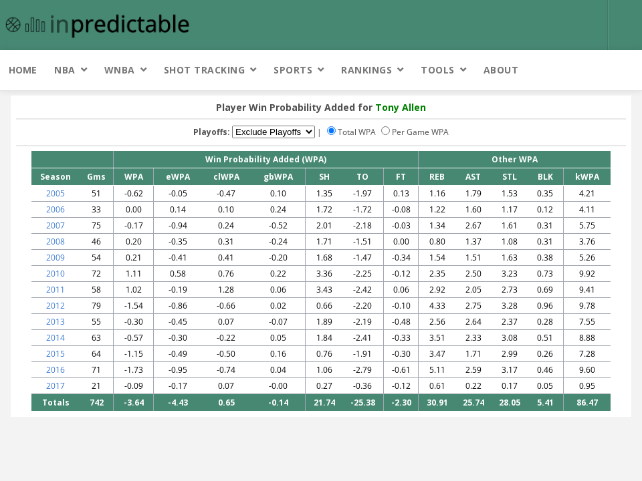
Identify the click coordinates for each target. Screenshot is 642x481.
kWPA (587, 176)
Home (23, 69)
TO (362, 176)
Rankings (366, 69)
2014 (55, 337)
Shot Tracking (204, 69)
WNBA (119, 69)
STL (509, 176)
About (501, 69)
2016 (55, 369)
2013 (55, 321)
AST (473, 176)
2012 (55, 305)
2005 (55, 193)
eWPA (178, 176)
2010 (55, 273)
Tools (438, 69)
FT (401, 176)
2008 (55, 241)
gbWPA (278, 176)
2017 (55, 385)
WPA (133, 176)
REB (437, 176)
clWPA (226, 176)
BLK (545, 176)
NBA (65, 69)
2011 (55, 289)
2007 (55, 225)
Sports (293, 69)
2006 (55, 209)
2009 (55, 257)
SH (324, 176)
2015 (55, 353)
